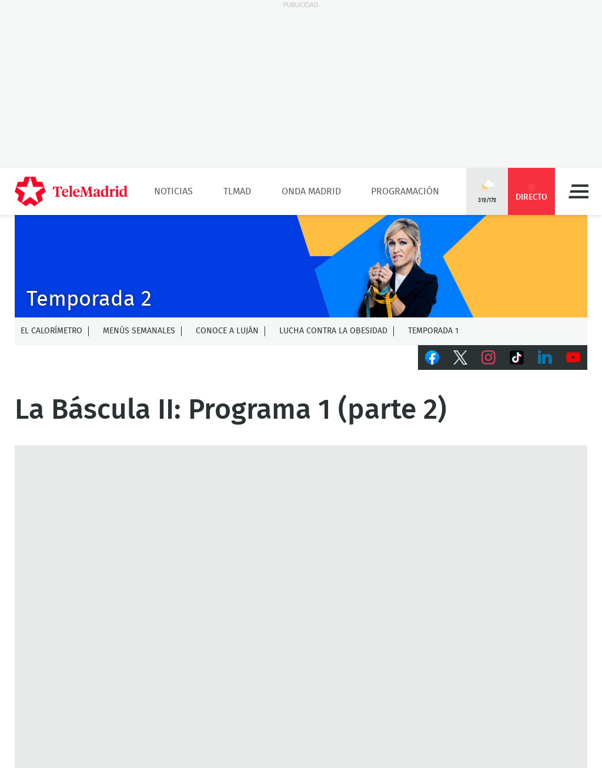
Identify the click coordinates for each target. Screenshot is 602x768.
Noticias (173, 191)
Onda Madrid (311, 191)
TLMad (237, 191)
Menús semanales (139, 331)
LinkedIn (545, 357)
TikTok (517, 357)
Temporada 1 (433, 331)
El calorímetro (51, 331)
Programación (405, 191)
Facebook (432, 357)
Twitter (460, 357)
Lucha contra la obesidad (333, 331)
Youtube (573, 357)
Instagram (488, 357)
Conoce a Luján (227, 331)
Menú (578, 191)
